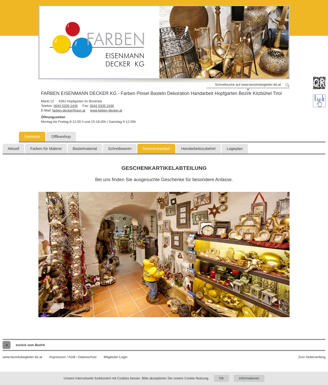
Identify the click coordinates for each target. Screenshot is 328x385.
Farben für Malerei (46, 148)
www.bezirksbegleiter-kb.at (22, 357)
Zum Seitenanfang (311, 357)
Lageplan (235, 148)
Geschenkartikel (156, 148)
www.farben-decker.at (106, 110)
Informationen (249, 378)
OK (221, 378)
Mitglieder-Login (116, 357)
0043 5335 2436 (66, 106)
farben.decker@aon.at (68, 110)
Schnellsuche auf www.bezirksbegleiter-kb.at (248, 84)
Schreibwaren (120, 148)
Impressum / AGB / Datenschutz (73, 357)
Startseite (32, 136)
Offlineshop (61, 136)
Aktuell (13, 148)
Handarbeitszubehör (198, 148)
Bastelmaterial (85, 148)
